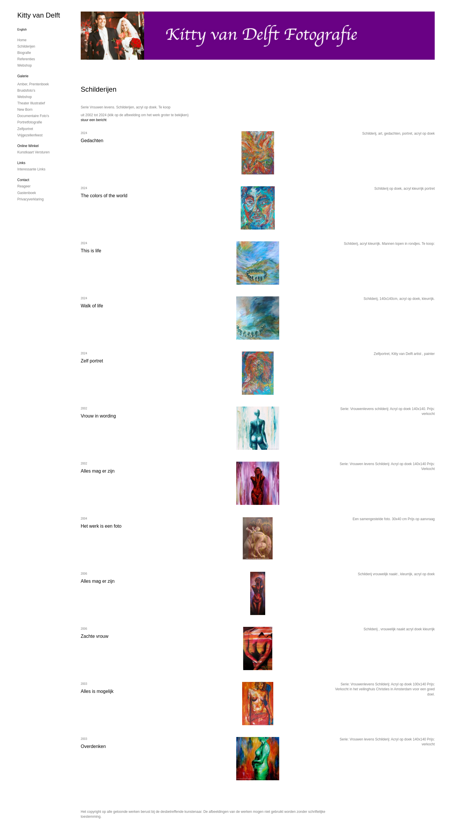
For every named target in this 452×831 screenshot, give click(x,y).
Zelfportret (25, 129)
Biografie (24, 53)
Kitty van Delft (38, 15)
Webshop (24, 65)
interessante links (31, 169)
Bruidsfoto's (26, 91)
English (22, 29)
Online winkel (28, 146)
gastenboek (26, 193)
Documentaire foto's (33, 116)
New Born (25, 110)
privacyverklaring (30, 199)
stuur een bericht (93, 120)
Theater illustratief (31, 103)
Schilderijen (26, 46)
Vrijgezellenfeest (30, 135)
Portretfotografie (29, 122)
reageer (24, 186)
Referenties (26, 59)
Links (21, 163)
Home (22, 40)
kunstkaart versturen (33, 152)
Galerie (23, 76)
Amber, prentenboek (33, 84)
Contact (23, 180)
